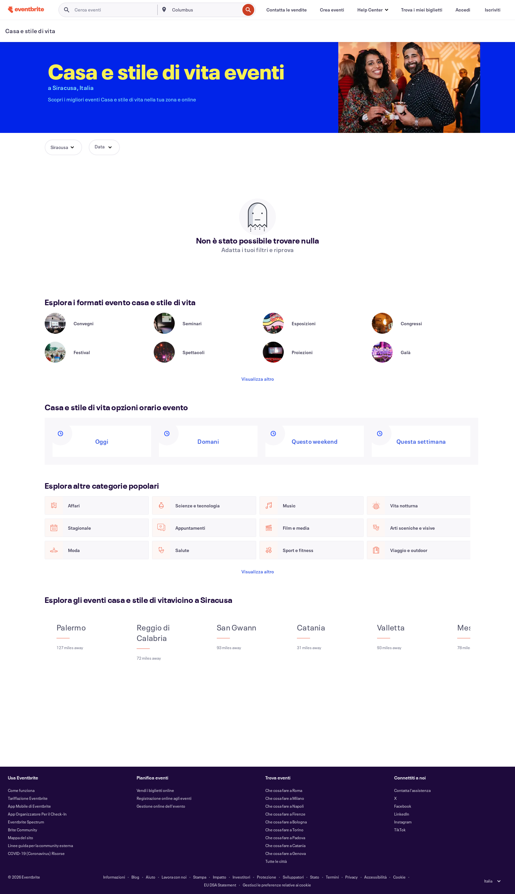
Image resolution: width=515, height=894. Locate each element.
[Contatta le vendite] (286, 9)
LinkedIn (401, 814)
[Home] (26, 9)
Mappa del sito (20, 837)
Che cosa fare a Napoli (284, 806)
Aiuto (150, 877)
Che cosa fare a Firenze (285, 814)
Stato (314, 877)
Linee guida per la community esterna (40, 845)
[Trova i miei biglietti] (422, 9)
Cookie (399, 877)
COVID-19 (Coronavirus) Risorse (36, 853)
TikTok (400, 829)
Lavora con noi (174, 877)
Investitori (241, 877)
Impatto (219, 877)
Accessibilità (375, 877)
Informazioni (114, 877)
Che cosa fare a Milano (284, 798)
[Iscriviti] (492, 9)
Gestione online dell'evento (161, 806)
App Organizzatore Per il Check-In (37, 814)
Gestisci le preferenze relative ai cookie (277, 884)
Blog (135, 877)
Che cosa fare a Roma (283, 790)
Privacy (351, 877)
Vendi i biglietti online (155, 790)
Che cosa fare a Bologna (286, 821)
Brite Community (22, 829)
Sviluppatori (293, 877)
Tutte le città (276, 861)
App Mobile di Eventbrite (29, 806)
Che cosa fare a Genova (285, 853)
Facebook (402, 806)
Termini (332, 877)
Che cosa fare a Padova (285, 837)
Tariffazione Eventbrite (28, 798)
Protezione (266, 877)
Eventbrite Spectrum (26, 821)
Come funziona (21, 790)
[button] (372, 10)
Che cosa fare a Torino (284, 829)
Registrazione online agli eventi (164, 798)
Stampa (199, 877)
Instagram (403, 821)
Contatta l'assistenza (412, 790)
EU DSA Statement (220, 884)
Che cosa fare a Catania (285, 845)
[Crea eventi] (332, 9)
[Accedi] (463, 9)
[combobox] (205, 9)
